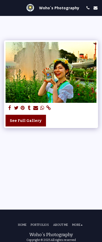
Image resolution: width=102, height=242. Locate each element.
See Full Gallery (25, 120)
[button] (5, 8)
